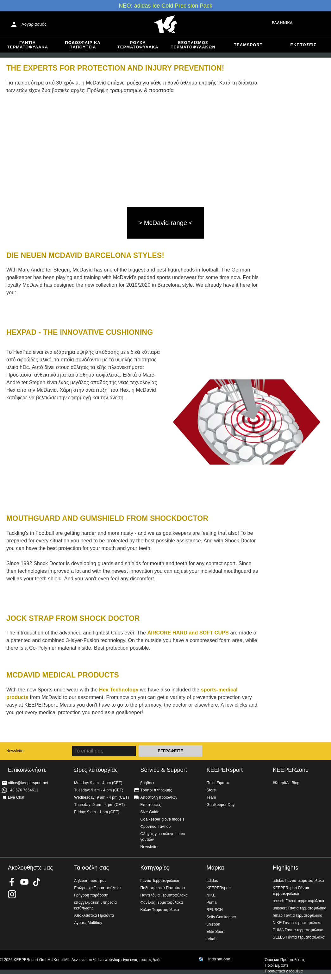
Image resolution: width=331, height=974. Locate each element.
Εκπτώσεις (303, 44)
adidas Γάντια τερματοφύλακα (298, 880)
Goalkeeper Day (221, 804)
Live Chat (16, 797)
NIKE (211, 895)
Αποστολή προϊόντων (158, 797)
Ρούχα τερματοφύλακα (138, 44)
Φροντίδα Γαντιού (155, 826)
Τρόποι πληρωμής (156, 790)
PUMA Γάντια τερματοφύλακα (298, 930)
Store (211, 790)
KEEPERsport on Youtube (24, 882)
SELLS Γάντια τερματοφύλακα (299, 937)
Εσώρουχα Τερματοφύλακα (97, 888)
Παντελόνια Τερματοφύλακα (164, 895)
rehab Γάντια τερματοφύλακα (297, 915)
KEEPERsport (225, 770)
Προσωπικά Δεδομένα (284, 971)
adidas (212, 880)
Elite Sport (216, 931)
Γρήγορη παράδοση (91, 895)
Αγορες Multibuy (88, 923)
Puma (212, 902)
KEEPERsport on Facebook (12, 882)
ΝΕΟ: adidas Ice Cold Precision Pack (165, 6)
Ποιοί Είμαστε (277, 965)
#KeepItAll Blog (286, 783)
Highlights (285, 868)
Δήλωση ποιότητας (90, 880)
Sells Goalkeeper (221, 917)
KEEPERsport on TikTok (37, 882)
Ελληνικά (282, 22)
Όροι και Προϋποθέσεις (285, 960)
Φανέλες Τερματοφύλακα (161, 902)
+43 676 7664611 (23, 790)
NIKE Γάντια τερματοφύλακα (297, 923)
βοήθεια (147, 783)
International (220, 959)
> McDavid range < (165, 222)
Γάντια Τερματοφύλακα (27, 44)
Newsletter (15, 751)
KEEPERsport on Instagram (12, 894)
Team (211, 797)
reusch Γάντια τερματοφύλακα (298, 901)
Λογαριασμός (34, 24)
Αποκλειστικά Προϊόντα (94, 915)
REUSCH (215, 910)
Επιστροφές (150, 804)
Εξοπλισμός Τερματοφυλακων (193, 44)
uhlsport (214, 924)
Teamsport (248, 44)
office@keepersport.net (28, 783)
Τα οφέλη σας (91, 868)
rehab (211, 939)
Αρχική (165, 24)
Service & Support (163, 770)
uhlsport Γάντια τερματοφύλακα (300, 908)
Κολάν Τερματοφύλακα (159, 910)
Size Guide (149, 812)
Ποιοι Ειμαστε (218, 783)
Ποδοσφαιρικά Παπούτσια (82, 44)
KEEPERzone (291, 770)
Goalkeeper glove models (162, 819)
